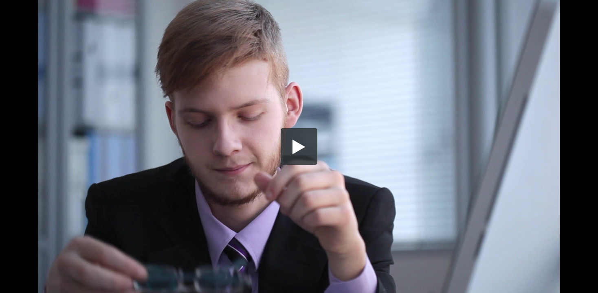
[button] (299, 146)
